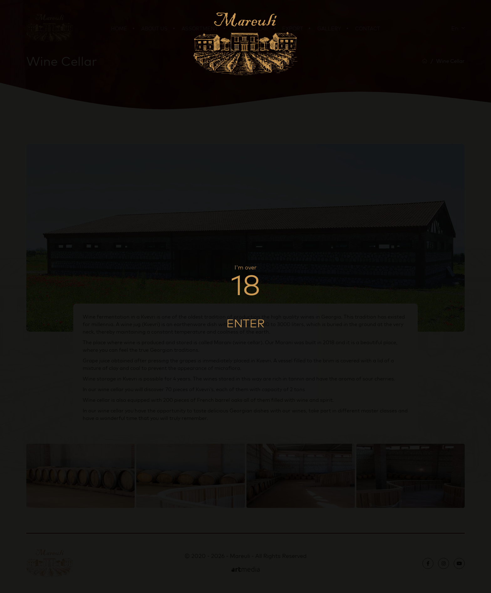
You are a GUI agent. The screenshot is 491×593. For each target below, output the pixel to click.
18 (246, 284)
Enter (245, 323)
